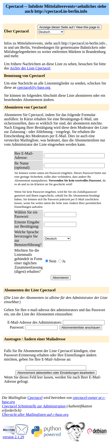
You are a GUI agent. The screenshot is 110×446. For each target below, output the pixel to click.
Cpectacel (34, 398)
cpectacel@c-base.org (33, 87)
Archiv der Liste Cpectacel (30, 68)
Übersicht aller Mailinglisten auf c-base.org (35, 415)
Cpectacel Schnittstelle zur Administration (33, 406)
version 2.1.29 (16, 435)
